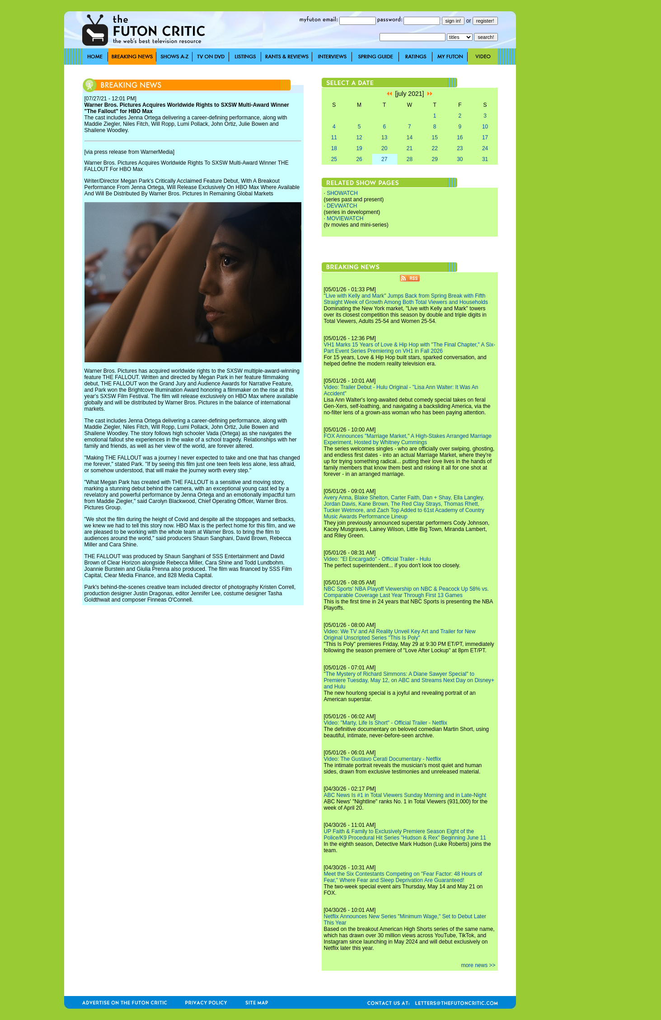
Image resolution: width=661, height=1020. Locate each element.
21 (410, 148)
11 (334, 137)
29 (434, 159)
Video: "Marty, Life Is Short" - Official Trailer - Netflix (385, 723)
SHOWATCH (342, 193)
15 (434, 137)
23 (460, 148)
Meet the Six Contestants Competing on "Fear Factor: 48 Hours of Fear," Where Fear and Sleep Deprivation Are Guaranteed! (403, 877)
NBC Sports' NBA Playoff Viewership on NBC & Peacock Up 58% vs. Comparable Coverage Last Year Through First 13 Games (406, 592)
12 (359, 137)
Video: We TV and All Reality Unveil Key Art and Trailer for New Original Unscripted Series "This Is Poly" (400, 634)
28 (410, 159)
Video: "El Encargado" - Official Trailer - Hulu (377, 559)
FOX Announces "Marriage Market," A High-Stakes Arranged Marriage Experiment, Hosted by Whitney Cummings (408, 439)
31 (485, 159)
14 (410, 137)
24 (485, 148)
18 (334, 148)
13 (384, 137)
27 (384, 159)
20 (384, 148)
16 (460, 137)
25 (334, 159)
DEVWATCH (342, 206)
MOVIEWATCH (345, 218)
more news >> (478, 965)
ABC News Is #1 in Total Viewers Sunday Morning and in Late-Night (405, 795)
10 (485, 126)
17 (485, 137)
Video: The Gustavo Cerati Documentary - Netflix (382, 759)
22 (434, 148)
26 (359, 159)
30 (460, 159)
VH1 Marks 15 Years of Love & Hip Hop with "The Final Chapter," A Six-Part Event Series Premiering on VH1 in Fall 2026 (409, 348)
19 (359, 148)
